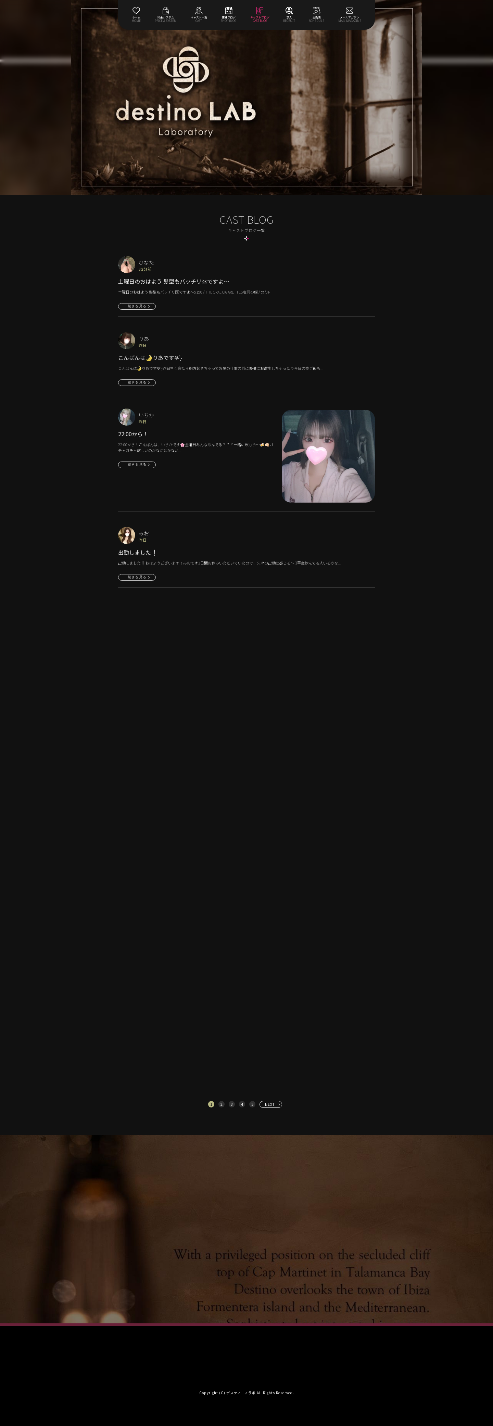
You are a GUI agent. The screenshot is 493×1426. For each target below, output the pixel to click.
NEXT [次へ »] (270, 1104)
